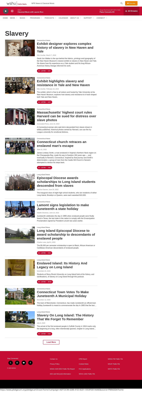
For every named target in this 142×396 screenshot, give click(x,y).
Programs (35, 23)
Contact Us (54, 364)
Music (22, 23)
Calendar (63, 23)
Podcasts (49, 23)
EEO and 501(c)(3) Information (60, 379)
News (12, 23)
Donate (133, 6)
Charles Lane (41, 247)
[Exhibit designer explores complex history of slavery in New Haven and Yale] (20, 53)
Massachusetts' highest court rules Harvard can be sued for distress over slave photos (66, 121)
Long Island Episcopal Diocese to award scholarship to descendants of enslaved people (66, 239)
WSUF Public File (114, 369)
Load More (51, 347)
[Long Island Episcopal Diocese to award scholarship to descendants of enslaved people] (20, 240)
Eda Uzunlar (41, 60)
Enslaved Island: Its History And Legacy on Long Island (62, 270)
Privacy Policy (55, 369)
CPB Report (83, 364)
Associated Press (43, 129)
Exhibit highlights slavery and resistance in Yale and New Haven (63, 88)
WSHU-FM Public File (115, 364)
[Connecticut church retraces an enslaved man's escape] (20, 151)
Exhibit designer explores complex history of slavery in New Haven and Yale (65, 52)
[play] (5, 16)
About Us (74, 23)
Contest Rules (84, 369)
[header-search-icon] (123, 6)
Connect (101, 23)
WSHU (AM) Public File (87, 379)
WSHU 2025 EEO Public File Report (62, 374)
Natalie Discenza (43, 218)
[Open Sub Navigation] (17, 23)
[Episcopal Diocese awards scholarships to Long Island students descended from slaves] (20, 187)
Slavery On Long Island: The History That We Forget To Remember (65, 322)
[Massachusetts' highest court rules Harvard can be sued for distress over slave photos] (20, 121)
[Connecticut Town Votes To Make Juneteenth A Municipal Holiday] (20, 301)
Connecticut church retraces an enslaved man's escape (61, 149)
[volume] (12, 16)
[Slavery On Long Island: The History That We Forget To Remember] (20, 324)
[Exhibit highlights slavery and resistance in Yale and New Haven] (20, 90)
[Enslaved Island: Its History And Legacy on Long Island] (20, 272)
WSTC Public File (114, 374)
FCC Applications (85, 374)
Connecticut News (43, 45)
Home (5, 23)
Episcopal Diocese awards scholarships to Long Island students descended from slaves (66, 186)
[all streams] (131, 16)
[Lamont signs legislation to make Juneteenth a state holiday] (20, 214)
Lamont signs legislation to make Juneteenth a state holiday (63, 212)
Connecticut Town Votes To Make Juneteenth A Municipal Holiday (63, 299)
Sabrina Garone (42, 194)
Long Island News (43, 179)
